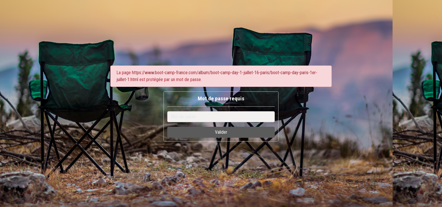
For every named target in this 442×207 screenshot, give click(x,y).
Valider (221, 132)
